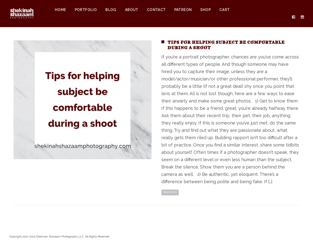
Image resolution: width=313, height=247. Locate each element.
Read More (170, 192)
